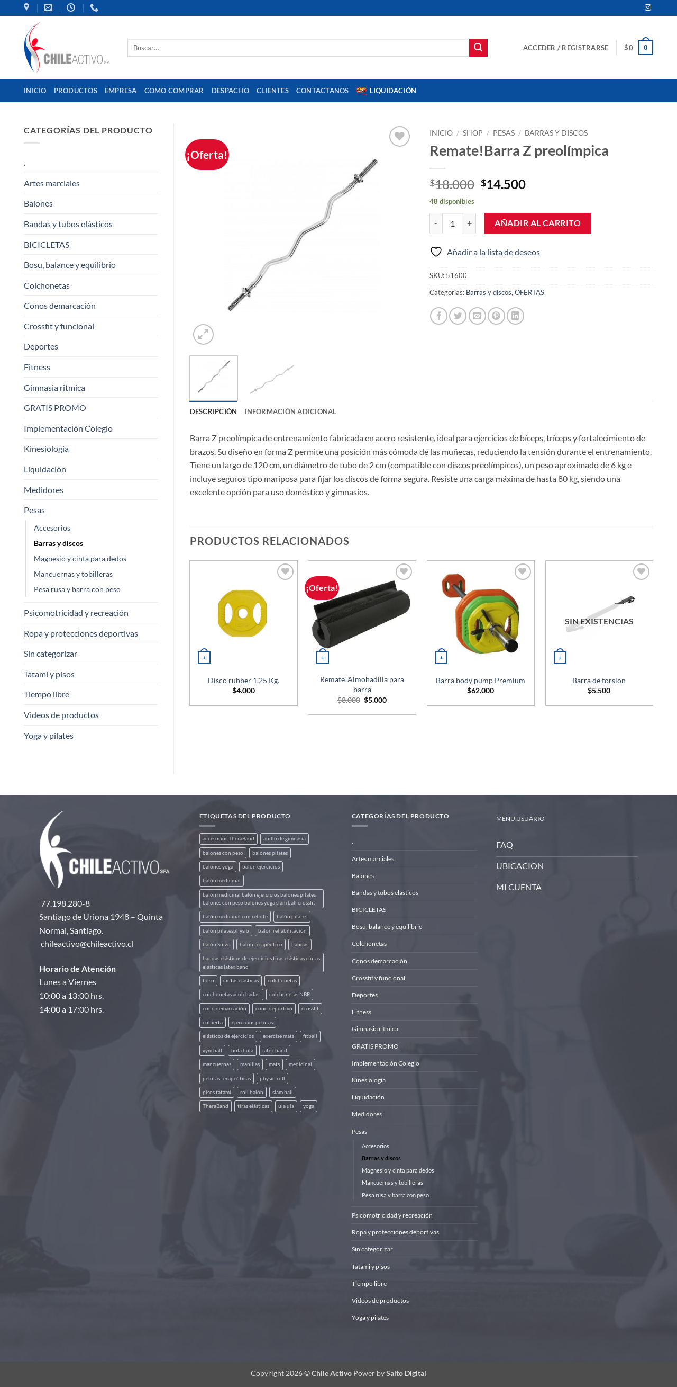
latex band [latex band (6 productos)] (274, 1050)
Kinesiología (46, 448)
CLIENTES (273, 90)
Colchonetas (47, 285)
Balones (38, 203)
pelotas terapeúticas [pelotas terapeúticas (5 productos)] (227, 1078)
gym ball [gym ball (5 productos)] (212, 1050)
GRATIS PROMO (55, 407)
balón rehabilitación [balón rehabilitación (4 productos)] (282, 931)
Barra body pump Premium (480, 680)
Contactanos (322, 90)
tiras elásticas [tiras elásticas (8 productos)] (253, 1106)
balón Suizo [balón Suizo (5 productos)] (217, 944)
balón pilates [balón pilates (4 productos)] (292, 916)
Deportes (41, 346)
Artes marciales (52, 183)
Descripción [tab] (213, 411)
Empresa (121, 90)
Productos (75, 90)
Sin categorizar (50, 653)
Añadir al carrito (538, 223)
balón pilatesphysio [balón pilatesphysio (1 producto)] (226, 931)
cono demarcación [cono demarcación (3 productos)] (224, 1009)
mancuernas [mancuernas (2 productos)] (217, 1064)
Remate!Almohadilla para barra (362, 684)
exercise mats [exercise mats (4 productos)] (278, 1036)
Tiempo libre (46, 694)
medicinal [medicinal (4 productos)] (300, 1064)
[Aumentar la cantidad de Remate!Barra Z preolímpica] (469, 223)
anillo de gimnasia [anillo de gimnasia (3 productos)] (284, 839)
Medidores (43, 490)
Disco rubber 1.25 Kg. (243, 680)
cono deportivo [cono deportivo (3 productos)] (273, 1009)
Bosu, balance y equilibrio (70, 264)
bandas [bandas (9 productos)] (299, 944)
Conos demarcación (60, 305)
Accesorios (52, 527)
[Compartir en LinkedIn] (515, 316)
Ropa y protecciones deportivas (81, 633)
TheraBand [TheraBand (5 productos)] (215, 1106)
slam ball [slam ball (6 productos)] (282, 1092)
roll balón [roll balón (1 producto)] (251, 1092)
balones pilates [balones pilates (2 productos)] (270, 853)
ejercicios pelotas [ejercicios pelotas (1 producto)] (252, 1022)
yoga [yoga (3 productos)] (308, 1106)
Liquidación (386, 91)
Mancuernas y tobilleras (73, 573)
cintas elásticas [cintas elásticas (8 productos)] (241, 980)
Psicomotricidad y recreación (76, 612)
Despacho (230, 90)
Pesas (34, 510)
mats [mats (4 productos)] (274, 1064)
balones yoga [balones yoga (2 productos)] (218, 867)
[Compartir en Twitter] (457, 316)
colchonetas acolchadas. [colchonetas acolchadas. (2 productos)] (231, 994)
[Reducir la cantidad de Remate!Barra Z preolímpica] (435, 223)
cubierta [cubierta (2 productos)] (213, 1022)
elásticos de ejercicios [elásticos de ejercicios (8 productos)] (228, 1036)
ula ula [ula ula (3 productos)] (286, 1106)
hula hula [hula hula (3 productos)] (242, 1050)
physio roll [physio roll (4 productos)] (272, 1078)
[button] (565, 47)
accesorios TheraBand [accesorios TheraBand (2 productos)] (228, 839)
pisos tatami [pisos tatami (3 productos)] (217, 1092)
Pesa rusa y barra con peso (77, 589)
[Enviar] (478, 48)
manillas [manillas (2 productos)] (250, 1064)
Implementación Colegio (68, 428)
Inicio (35, 90)
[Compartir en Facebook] (438, 316)
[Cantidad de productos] (452, 223)
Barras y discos (58, 543)
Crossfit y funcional (59, 326)
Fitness (37, 367)
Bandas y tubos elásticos (68, 224)
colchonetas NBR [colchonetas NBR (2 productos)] (289, 994)
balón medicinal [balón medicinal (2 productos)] (222, 880)
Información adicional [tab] (290, 411)
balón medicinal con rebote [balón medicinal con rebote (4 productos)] (235, 916)
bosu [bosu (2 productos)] (208, 980)
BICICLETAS (46, 244)
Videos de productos (61, 715)
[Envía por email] (477, 316)
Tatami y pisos (49, 674)
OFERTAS (529, 292)
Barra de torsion (599, 680)
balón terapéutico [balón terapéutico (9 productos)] (261, 944)
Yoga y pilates (49, 735)
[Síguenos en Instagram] (648, 8)
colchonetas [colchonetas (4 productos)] (282, 980)
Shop (473, 133)
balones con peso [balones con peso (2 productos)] (223, 853)
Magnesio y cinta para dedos (80, 558)
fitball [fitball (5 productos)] (310, 1036)
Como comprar (174, 90)
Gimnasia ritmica (54, 387)
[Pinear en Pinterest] (496, 316)
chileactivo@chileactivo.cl (87, 943)
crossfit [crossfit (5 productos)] (310, 1009)
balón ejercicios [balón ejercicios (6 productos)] (261, 867)
